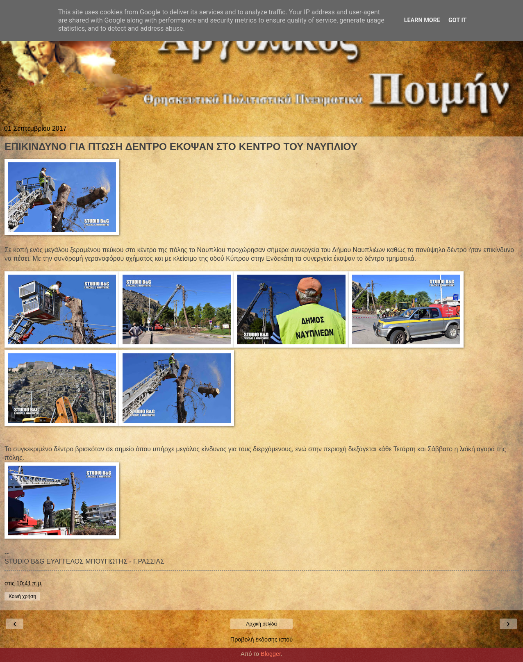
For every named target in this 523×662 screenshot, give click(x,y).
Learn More (422, 20)
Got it (457, 20)
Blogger (271, 654)
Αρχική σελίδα (261, 624)
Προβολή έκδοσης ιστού (261, 639)
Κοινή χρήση (22, 596)
